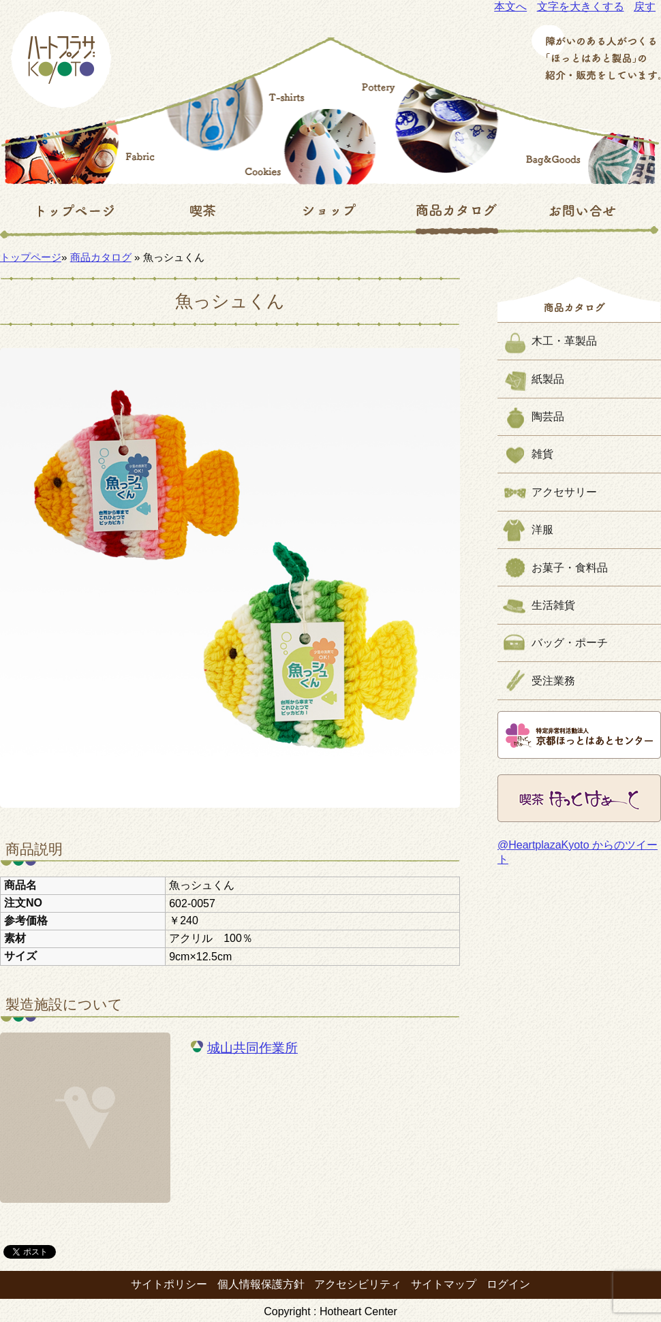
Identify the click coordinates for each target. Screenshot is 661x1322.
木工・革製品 (564, 341)
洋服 (542, 529)
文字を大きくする (580, 6)
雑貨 (542, 454)
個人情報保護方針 (261, 1284)
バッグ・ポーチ (570, 642)
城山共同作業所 (252, 1048)
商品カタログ (101, 257)
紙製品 (548, 379)
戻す (645, 6)
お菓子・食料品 (570, 567)
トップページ (30, 257)
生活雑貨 (553, 605)
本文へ (510, 6)
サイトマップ (443, 1284)
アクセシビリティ (357, 1284)
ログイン (508, 1284)
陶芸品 (548, 416)
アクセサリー (564, 492)
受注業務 (553, 681)
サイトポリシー (169, 1284)
